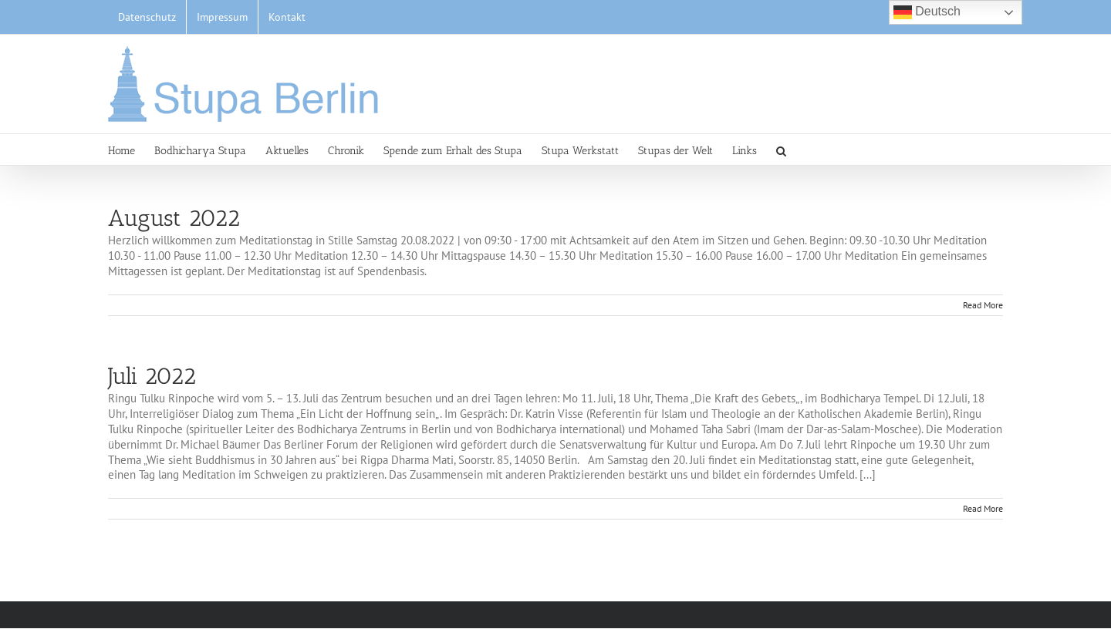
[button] (781, 149)
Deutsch (927, 12)
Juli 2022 (152, 376)
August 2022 (174, 218)
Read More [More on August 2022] (983, 305)
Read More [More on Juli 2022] (983, 508)
